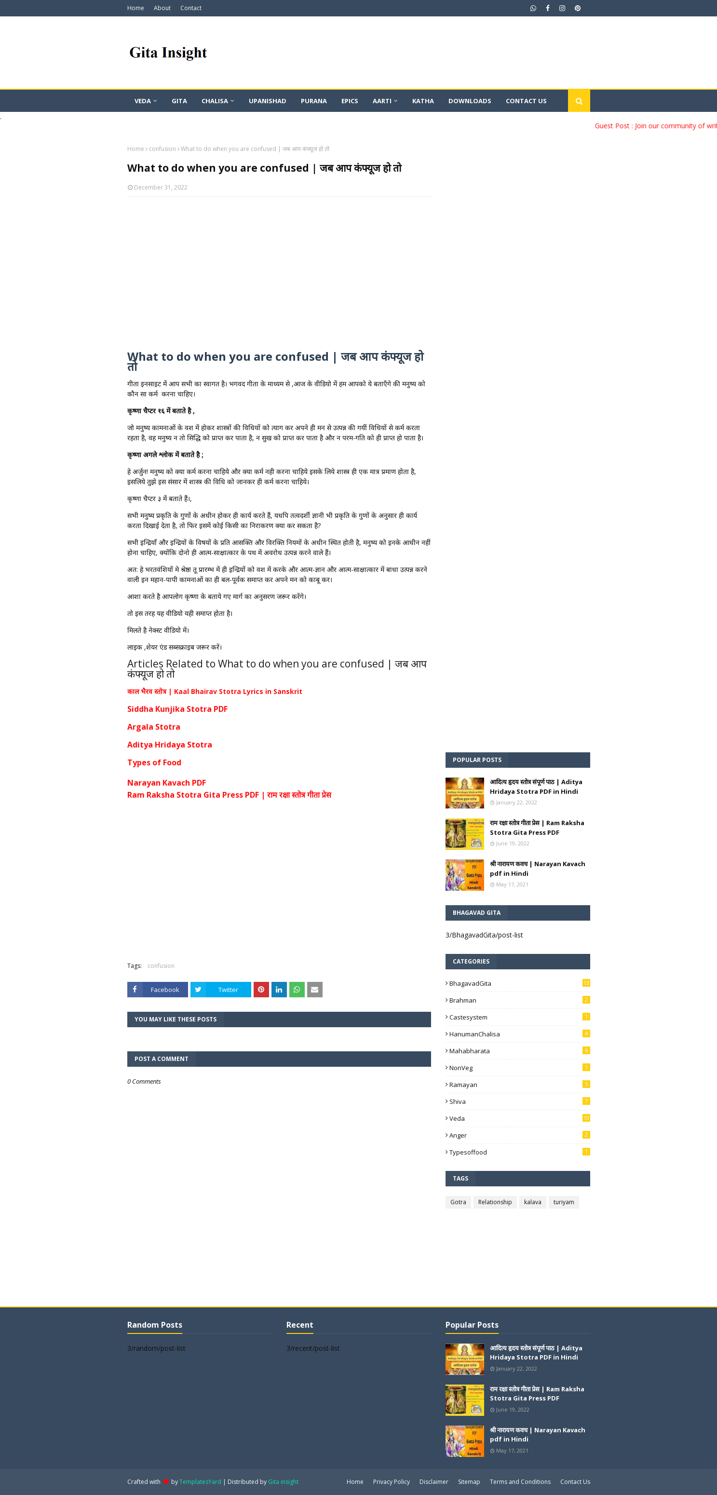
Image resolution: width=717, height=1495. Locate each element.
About (162, 8)
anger (519, 1135)
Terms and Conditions (520, 1482)
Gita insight (283, 1482)
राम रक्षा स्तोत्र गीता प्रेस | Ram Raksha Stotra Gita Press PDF (537, 827)
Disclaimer (433, 1482)
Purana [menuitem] (314, 100)
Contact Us (575, 1482)
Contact (191, 8)
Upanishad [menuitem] (267, 100)
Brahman (519, 1000)
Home (135, 8)
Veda (519, 1118)
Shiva (519, 1101)
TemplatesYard (200, 1482)
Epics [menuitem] (349, 100)
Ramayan (519, 1084)
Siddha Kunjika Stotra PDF (177, 709)
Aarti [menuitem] (382, 100)
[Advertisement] (279, 273)
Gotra (458, 1202)
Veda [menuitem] (143, 100)
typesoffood (519, 1152)
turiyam (564, 1202)
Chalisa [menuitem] (215, 100)
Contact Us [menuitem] (526, 100)
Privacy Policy (391, 1482)
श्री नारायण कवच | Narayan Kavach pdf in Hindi (537, 868)
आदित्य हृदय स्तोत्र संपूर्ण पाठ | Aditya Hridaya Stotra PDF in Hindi (536, 786)
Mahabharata (519, 1050)
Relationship (495, 1202)
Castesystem (519, 1017)
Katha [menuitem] (423, 100)
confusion (162, 149)
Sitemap (469, 1482)
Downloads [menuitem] (469, 100)
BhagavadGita (519, 983)
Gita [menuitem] (179, 100)
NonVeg (519, 1067)
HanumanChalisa (519, 1034)
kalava (532, 1202)
